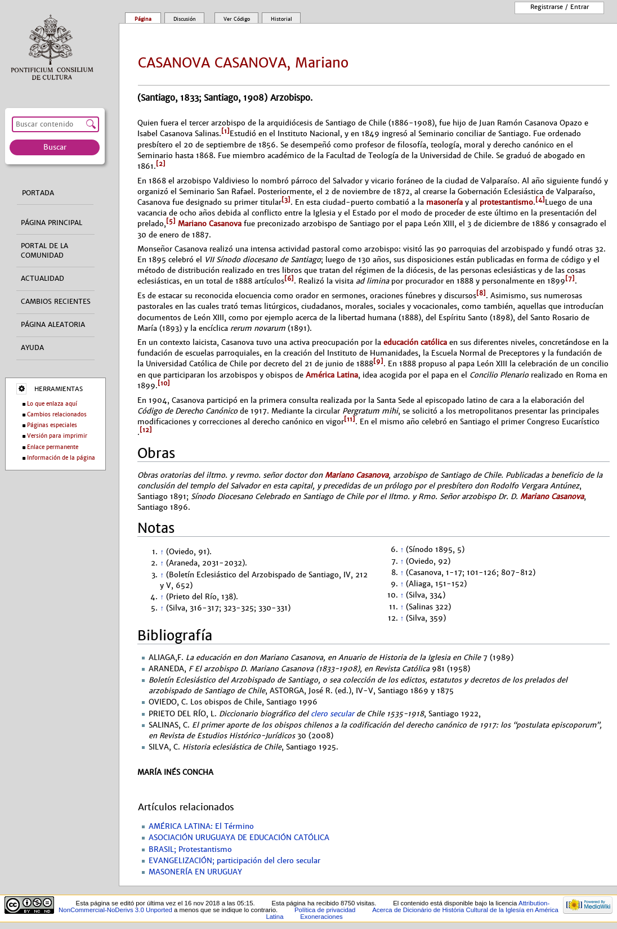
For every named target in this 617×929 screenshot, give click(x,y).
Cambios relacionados (57, 414)
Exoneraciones (321, 916)
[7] (570, 278)
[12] (146, 430)
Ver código (236, 19)
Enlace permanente (52, 447)
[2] (161, 164)
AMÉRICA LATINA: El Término (201, 826)
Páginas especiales (52, 425)
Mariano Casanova (209, 224)
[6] (289, 278)
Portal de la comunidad (44, 250)
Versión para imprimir (57, 435)
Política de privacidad (325, 909)
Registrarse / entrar (559, 7)
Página (143, 19)
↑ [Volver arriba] (161, 551)
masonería (444, 202)
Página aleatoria (53, 324)
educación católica (415, 342)
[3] (285, 200)
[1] (225, 131)
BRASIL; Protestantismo (190, 849)
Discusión (184, 19)
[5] (171, 221)
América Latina (332, 375)
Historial (281, 19)
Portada (38, 193)
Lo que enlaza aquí (52, 403)
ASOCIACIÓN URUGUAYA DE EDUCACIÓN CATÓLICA (239, 837)
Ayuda (32, 347)
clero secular (332, 714)
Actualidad (42, 278)
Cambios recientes (56, 301)
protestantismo (506, 202)
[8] (481, 293)
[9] (378, 361)
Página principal (51, 222)
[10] (164, 383)
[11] (349, 419)
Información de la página (61, 457)
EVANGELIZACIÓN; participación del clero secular (234, 860)
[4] (540, 200)
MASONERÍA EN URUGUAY (195, 872)
